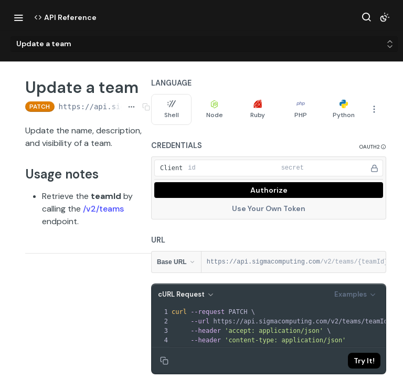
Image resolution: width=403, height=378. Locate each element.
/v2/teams (103, 208)
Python (344, 109)
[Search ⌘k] (366, 17)
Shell (171, 109)
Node (214, 109)
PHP (300, 109)
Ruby (257, 109)
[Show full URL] (131, 106)
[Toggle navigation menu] (18, 17)
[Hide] (374, 168)
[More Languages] (374, 109)
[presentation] (283, 326)
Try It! (364, 360)
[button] (372, 147)
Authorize (269, 190)
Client (171, 168)
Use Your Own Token (268, 208)
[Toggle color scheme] (385, 17)
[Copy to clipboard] (164, 361)
